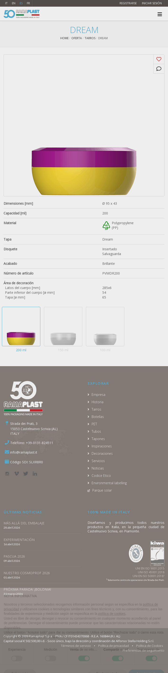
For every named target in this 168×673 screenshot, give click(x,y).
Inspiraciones (102, 446)
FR (28, 3)
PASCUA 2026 (14, 556)
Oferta (76, 38)
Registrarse (128, 3)
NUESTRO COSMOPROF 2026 (27, 573)
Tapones (98, 438)
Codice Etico (101, 475)
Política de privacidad (113, 646)
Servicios (98, 461)
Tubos (96, 431)
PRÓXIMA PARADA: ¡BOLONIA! (27, 589)
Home (64, 38)
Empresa (98, 394)
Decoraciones (102, 453)
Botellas (98, 416)
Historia (97, 402)
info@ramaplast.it (23, 452)
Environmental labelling (109, 483)
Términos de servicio (76, 646)
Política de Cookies (149, 646)
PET (94, 424)
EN (13, 3)
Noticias (98, 468)
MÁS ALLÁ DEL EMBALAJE (24, 523)
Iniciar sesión (152, 3)
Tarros (90, 38)
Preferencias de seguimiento (143, 650)
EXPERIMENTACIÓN (19, 539)
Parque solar (102, 490)
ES (21, 3)
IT (6, 3)
